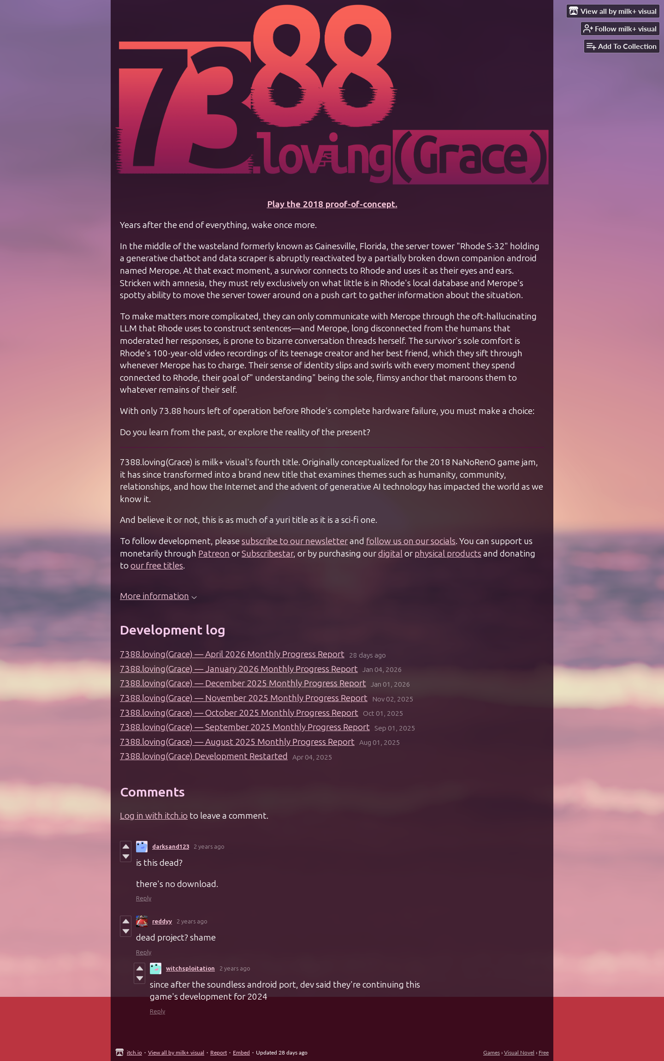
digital (390, 553)
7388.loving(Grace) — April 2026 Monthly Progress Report (232, 654)
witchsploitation (190, 968)
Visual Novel (519, 1052)
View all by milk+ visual (176, 1052)
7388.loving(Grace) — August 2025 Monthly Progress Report (237, 742)
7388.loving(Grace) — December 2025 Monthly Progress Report (243, 683)
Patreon (214, 553)
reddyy (162, 921)
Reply (143, 898)
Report (218, 1052)
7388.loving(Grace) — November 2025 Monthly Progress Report (244, 698)
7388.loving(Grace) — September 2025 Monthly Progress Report (245, 727)
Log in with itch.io (154, 815)
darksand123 (170, 846)
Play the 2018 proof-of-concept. (332, 204)
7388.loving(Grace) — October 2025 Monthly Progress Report (239, 712)
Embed (241, 1052)
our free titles (156, 565)
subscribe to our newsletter (295, 541)
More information (158, 596)
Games (491, 1052)
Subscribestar (267, 553)
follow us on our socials (411, 541)
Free (544, 1052)
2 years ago (209, 846)
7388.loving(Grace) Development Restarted (204, 756)
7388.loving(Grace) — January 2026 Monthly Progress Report (239, 669)
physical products (448, 553)
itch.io (134, 1052)
